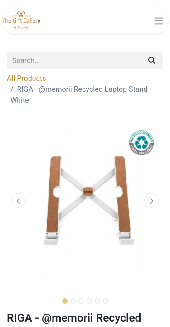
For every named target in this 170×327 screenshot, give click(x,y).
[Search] (152, 60)
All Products (26, 78)
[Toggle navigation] (158, 20)
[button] (18, 200)
